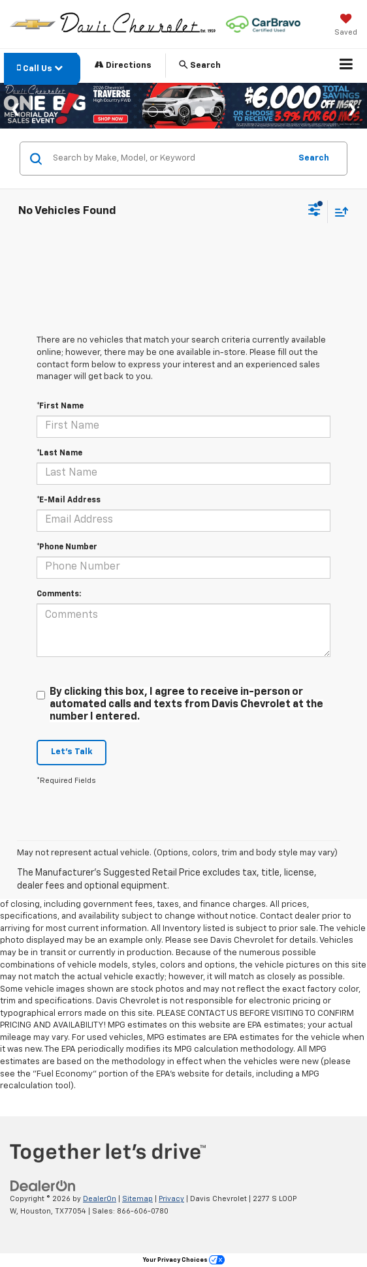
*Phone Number (67, 547)
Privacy (171, 1198)
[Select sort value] (338, 211)
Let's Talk (71, 752)
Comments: (59, 594)
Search (313, 158)
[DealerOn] (43, 1186)
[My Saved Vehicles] (345, 26)
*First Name (60, 406)
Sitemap (137, 1198)
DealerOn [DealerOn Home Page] (99, 1198)
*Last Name (59, 453)
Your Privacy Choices (184, 1260)
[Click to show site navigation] (346, 66)
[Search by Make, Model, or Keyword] (169, 158)
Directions (123, 65)
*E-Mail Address (69, 500)
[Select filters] (314, 211)
